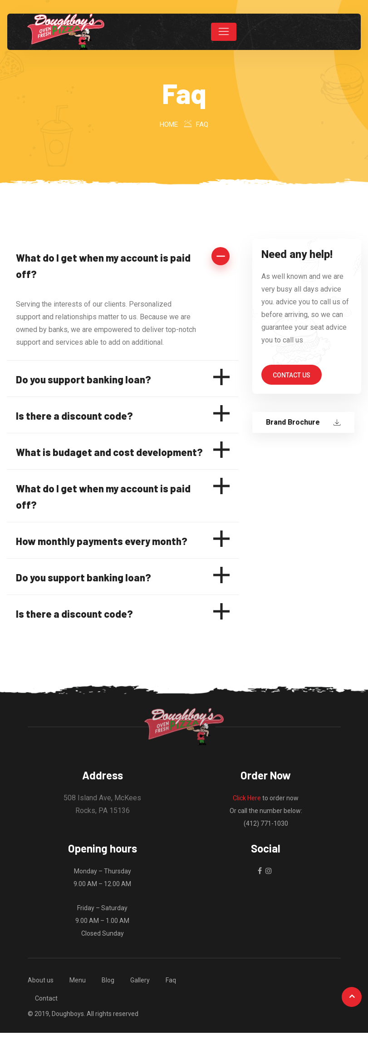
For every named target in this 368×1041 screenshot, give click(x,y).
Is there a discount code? (74, 415)
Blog (108, 980)
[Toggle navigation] (223, 32)
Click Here (247, 798)
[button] (123, 265)
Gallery (140, 980)
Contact (46, 998)
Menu (77, 980)
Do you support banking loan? (83, 379)
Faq (171, 980)
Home (169, 124)
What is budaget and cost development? (109, 452)
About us (41, 980)
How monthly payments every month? (101, 541)
